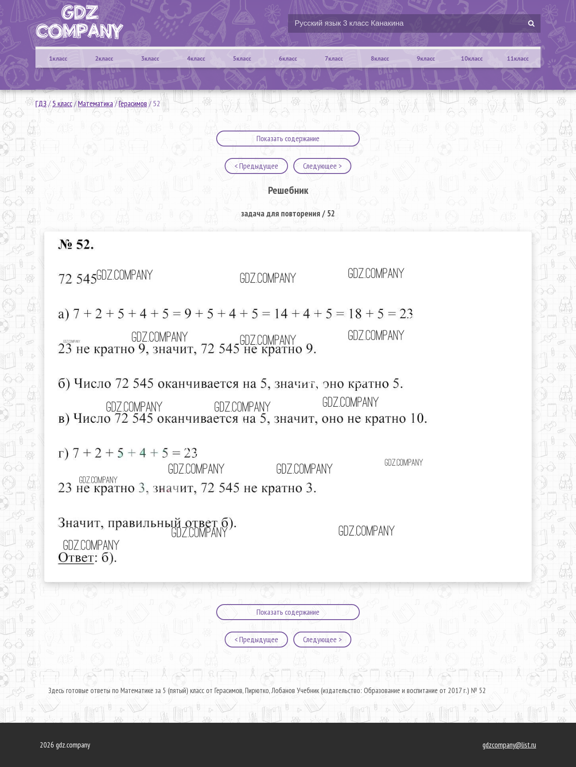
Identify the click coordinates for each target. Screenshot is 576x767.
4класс (196, 58)
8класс (380, 58)
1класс (58, 58)
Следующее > (322, 166)
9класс (426, 58)
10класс (472, 58)
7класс (334, 58)
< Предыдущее (256, 166)
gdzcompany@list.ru (509, 745)
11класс (518, 58)
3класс (150, 58)
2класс (104, 58)
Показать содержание (288, 138)
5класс (242, 58)
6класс (288, 58)
